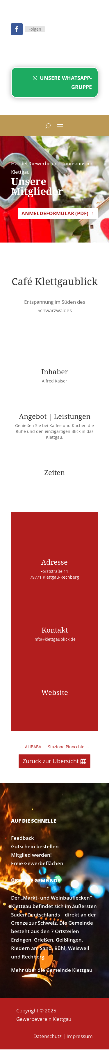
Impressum (80, 1036)
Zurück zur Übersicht (51, 761)
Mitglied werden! (31, 854)
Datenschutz (47, 1036)
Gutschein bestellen (35, 846)
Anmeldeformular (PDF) (55, 213)
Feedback (22, 838)
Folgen (34, 29)
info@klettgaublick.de (54, 639)
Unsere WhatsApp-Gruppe (66, 82)
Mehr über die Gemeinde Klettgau (51, 970)
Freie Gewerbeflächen (37, 863)
